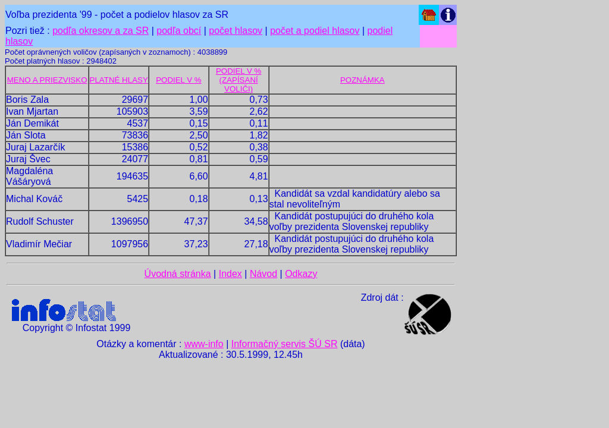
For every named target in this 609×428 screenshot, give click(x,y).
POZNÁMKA (362, 79)
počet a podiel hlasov (314, 31)
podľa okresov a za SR (100, 31)
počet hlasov (235, 31)
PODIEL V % (179, 79)
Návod (263, 274)
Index (230, 274)
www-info (204, 344)
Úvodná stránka (178, 274)
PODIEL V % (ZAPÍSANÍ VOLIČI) (239, 80)
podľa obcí (178, 31)
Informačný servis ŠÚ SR (284, 344)
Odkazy (301, 274)
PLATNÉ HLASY (119, 79)
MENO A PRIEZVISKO (47, 79)
